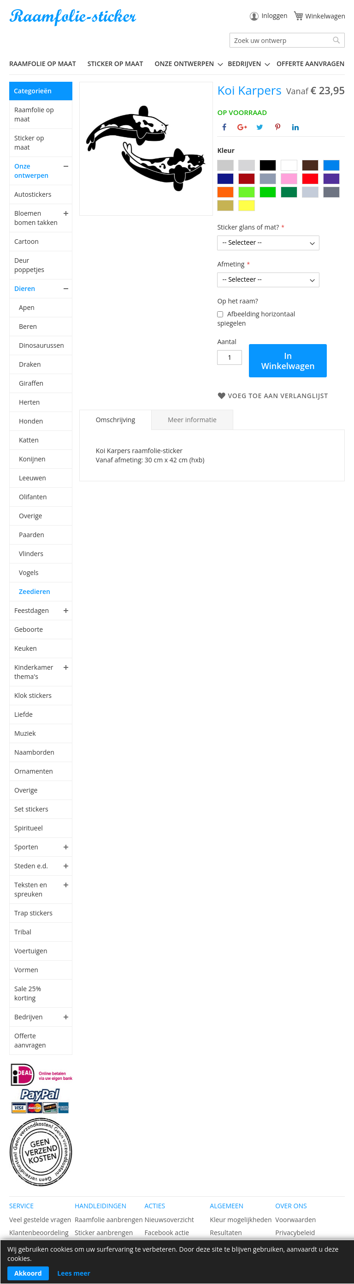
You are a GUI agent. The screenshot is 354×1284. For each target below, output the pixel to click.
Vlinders (31, 553)
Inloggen (274, 15)
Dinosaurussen (41, 345)
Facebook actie (166, 1232)
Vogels (28, 572)
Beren (28, 326)
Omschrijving (115, 419)
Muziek (25, 733)
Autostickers (32, 194)
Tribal (22, 931)
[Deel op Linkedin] (295, 127)
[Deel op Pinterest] (277, 127)
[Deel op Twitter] (259, 127)
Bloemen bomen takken (36, 218)
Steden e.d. (31, 865)
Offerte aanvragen (30, 1040)
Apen (27, 307)
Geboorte (28, 629)
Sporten (26, 846)
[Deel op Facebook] (224, 127)
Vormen (26, 969)
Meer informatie (192, 419)
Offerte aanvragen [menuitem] (310, 63)
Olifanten (33, 496)
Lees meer (73, 1273)
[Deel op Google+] (242, 127)
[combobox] (287, 40)
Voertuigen (30, 950)
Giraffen (31, 383)
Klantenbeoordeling (39, 1232)
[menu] (177, 64)
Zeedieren (34, 591)
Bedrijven (28, 1016)
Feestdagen (31, 610)
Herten (29, 402)
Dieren (24, 288)
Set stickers (31, 809)
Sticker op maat (29, 142)
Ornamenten (33, 771)
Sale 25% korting (27, 993)
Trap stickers (33, 912)
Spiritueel (28, 828)
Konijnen (32, 458)
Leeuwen (32, 477)
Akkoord (28, 1273)
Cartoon (26, 241)
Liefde (23, 714)
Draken (30, 364)
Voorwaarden (295, 1219)
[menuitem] (46, 63)
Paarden (31, 534)
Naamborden (34, 752)
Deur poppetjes (29, 265)
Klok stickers (33, 695)
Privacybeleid (295, 1232)
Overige (30, 515)
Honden (31, 421)
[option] (225, 165)
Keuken (25, 648)
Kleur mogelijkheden (240, 1219)
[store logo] (73, 17)
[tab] (115, 420)
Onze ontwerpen (31, 171)
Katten (29, 440)
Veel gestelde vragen (40, 1219)
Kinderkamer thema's (33, 672)
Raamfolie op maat (34, 114)
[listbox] (281, 186)
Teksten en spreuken (30, 889)
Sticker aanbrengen (104, 1232)
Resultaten (226, 1232)
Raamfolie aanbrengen (109, 1219)
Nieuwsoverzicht (169, 1219)
